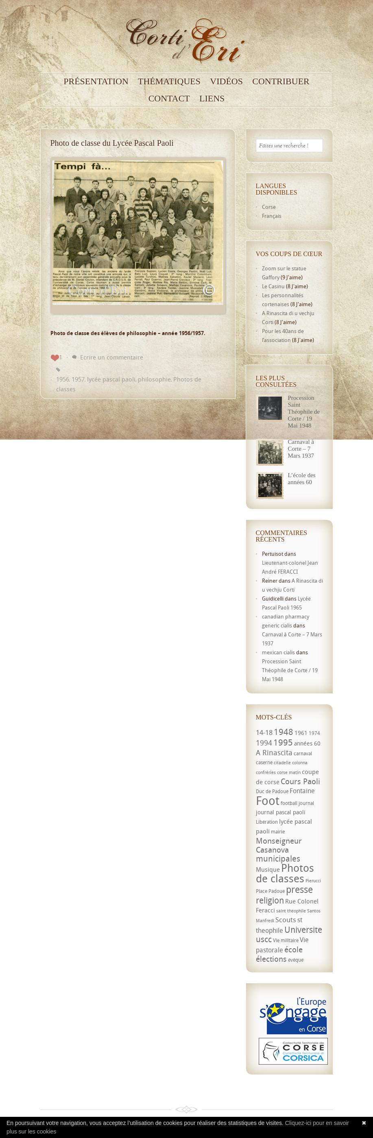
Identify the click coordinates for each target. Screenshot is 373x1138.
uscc (264, 939)
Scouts (285, 919)
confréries (266, 772)
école (293, 949)
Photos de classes (285, 873)
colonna (300, 762)
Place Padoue (270, 891)
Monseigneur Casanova (279, 845)
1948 (283, 731)
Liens (212, 98)
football (289, 803)
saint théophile (291, 911)
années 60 (307, 743)
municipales (278, 858)
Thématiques (169, 81)
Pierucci (313, 881)
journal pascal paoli (280, 812)
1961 (301, 733)
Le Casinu (273, 286)
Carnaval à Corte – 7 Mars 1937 (301, 449)
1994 (264, 743)
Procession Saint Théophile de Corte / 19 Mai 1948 (304, 412)
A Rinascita (274, 752)
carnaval (303, 753)
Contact (169, 98)
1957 (78, 379)
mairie (278, 831)
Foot (267, 800)
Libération (267, 821)
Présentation (96, 81)
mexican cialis (278, 652)
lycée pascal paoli (111, 379)
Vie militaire (286, 940)
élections (271, 959)
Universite (303, 929)
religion (270, 900)
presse (299, 889)
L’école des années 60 (302, 478)
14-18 (264, 732)
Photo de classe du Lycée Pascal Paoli (112, 142)
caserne (264, 762)
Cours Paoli (300, 781)
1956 (62, 379)
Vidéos (226, 81)
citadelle (282, 762)
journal (306, 803)
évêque (295, 959)
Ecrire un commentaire (111, 357)
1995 (283, 742)
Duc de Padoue (272, 791)
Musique (268, 869)
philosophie (154, 379)
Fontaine (302, 790)
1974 (314, 733)
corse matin (289, 772)
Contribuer (281, 81)
